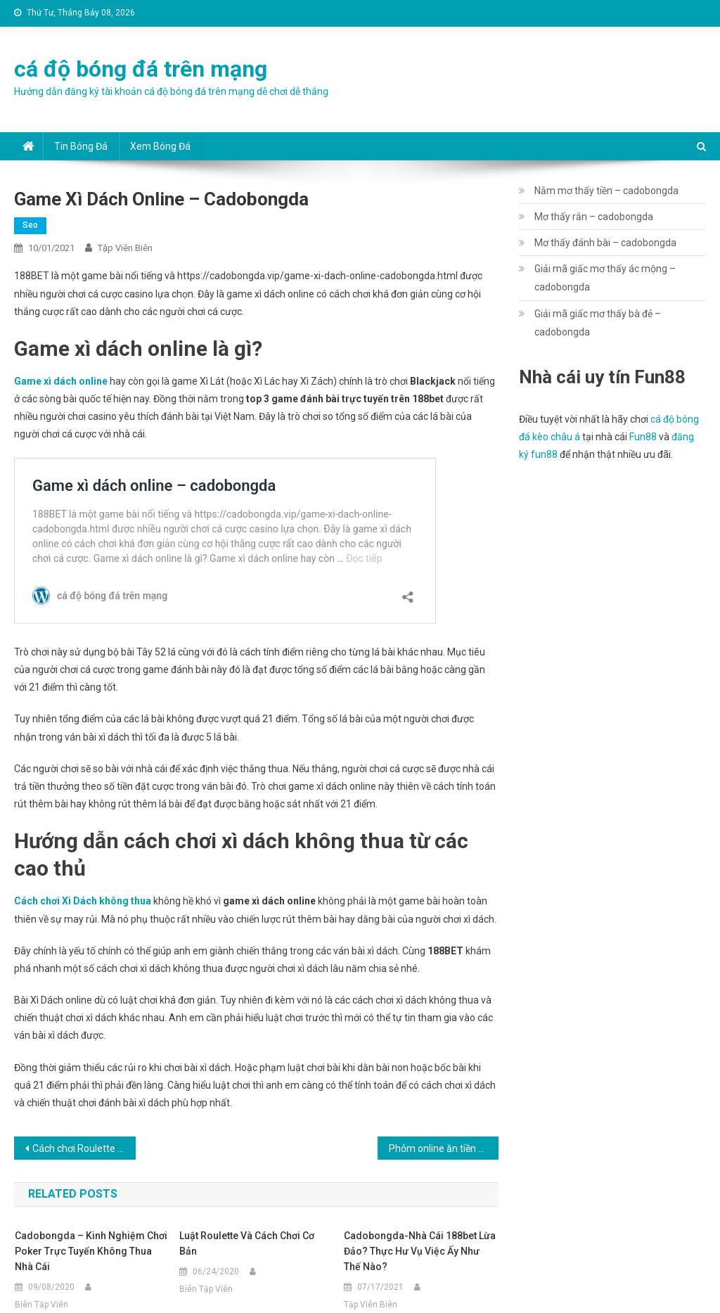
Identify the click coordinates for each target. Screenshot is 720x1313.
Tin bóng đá (81, 146)
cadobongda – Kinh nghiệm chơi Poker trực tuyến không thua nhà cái (91, 1251)
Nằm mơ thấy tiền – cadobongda (606, 190)
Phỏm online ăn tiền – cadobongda (444, 1148)
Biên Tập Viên (41, 1304)
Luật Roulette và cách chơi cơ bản (246, 1243)
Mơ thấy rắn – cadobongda (593, 216)
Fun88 (643, 436)
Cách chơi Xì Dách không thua (82, 901)
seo (30, 225)
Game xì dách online (61, 381)
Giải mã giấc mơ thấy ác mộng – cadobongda (605, 278)
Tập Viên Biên (125, 248)
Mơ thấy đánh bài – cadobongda (605, 242)
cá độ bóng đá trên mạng (140, 69)
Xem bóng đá (160, 146)
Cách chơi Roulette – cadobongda (83, 1148)
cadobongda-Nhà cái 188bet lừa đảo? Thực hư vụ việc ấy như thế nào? (420, 1251)
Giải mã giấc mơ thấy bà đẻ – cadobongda (597, 323)
